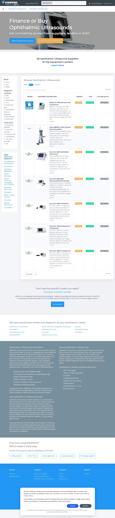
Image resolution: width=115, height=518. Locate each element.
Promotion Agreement (41, 476)
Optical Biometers (7, 175)
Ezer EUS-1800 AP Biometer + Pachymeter (60, 227)
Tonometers (8, 208)
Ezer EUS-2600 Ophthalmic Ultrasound (59, 153)
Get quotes (57, 304)
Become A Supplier (40, 474)
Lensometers (8, 166)
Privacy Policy (28, 496)
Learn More (57, 65)
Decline (85, 506)
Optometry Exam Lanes (8, 188)
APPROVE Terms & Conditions (44, 479)
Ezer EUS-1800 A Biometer (59, 203)
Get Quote (104, 102)
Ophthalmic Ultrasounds (8, 170)
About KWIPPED (32, 3)
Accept (72, 506)
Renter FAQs (32, 456)
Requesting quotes (67, 456)
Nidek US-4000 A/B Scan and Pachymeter (60, 103)
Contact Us (107, 3)
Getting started (16, 456)
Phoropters (8, 192)
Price (30, 85)
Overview (12, 474)
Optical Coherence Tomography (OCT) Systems (9, 181)
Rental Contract (14, 476)
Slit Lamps (7, 200)
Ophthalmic (8, 157)
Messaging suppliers (87, 456)
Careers (61, 476)
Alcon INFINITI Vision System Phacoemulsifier (60, 128)
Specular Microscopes (8, 204)
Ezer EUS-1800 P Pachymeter (60, 251)
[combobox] (47, 3)
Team (61, 474)
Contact (86, 474)
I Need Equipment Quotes (22, 41)
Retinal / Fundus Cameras (9, 196)
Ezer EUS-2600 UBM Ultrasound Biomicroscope (59, 180)
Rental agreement (49, 456)
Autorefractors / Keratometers (9, 162)
